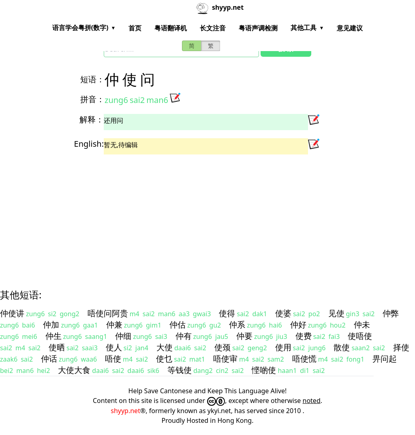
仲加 (51, 324)
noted (312, 400)
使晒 (57, 347)
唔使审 (225, 358)
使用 (283, 347)
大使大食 (74, 369)
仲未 (362, 324)
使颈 (222, 347)
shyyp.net (125, 410)
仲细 (123, 335)
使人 (114, 347)
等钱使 (179, 369)
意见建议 (350, 28)
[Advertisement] (207, 214)
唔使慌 (304, 358)
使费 (303, 335)
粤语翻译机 (170, 28)
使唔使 (360, 335)
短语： (92, 79)
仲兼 (114, 324)
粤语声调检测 (258, 28)
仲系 (237, 324)
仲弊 (391, 313)
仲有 (183, 335)
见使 (336, 313)
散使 (342, 347)
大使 (164, 347)
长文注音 (213, 28)
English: (89, 143)
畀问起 (384, 358)
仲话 (49, 358)
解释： (91, 119)
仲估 (177, 324)
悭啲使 (264, 369)
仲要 (244, 335)
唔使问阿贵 (108, 313)
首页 (134, 28)
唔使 (113, 358)
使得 (227, 313)
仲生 (53, 335)
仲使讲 (12, 313)
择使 (401, 347)
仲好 (298, 324)
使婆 (283, 313)
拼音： (92, 99)
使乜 (164, 358)
